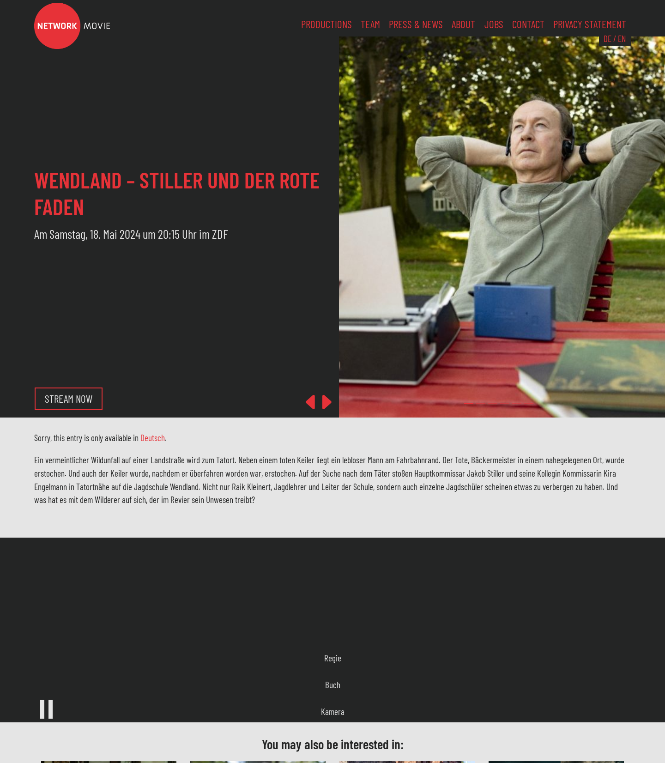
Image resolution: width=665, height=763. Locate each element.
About (463, 24)
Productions (326, 24)
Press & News (416, 24)
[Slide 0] (468, 403)
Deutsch (152, 437)
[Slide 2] (492, 403)
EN (622, 38)
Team (370, 24)
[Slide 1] (480, 403)
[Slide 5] (528, 403)
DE (607, 38)
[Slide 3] (504, 403)
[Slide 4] (516, 403)
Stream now (68, 398)
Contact (528, 24)
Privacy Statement (589, 24)
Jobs (493, 24)
